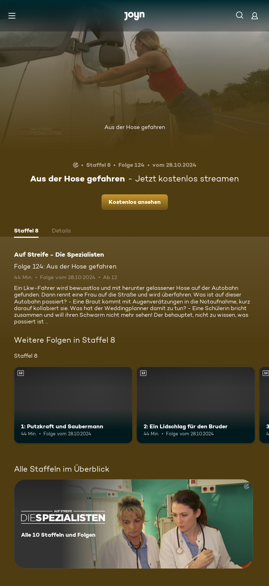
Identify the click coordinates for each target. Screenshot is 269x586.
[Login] (255, 15)
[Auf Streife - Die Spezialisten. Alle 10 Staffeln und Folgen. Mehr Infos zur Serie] (133, 524)
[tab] (26, 231)
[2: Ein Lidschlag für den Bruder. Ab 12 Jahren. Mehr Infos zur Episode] (196, 405)
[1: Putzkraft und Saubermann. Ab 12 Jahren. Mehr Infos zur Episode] (73, 405)
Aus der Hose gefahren (134, 127)
